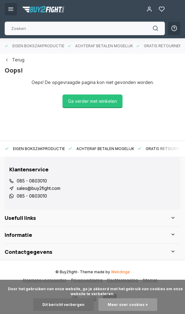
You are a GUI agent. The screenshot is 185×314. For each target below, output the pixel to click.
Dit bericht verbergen (63, 304)
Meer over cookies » (128, 304)
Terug (14, 59)
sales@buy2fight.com (38, 188)
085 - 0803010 (32, 180)
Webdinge (120, 272)
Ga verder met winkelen (92, 101)
